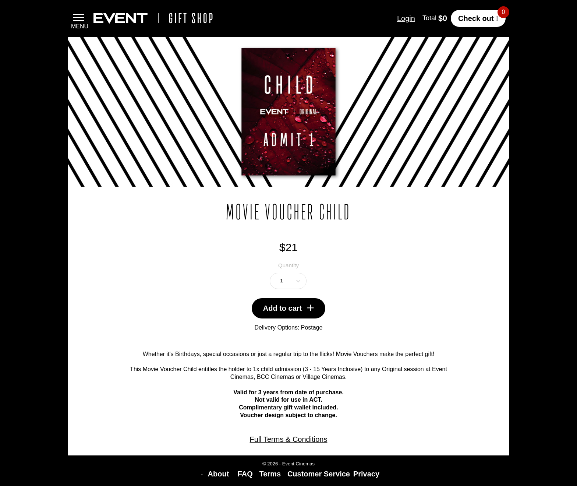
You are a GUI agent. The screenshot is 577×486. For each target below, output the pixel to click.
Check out (476, 18)
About (219, 474)
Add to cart (288, 308)
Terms (270, 474)
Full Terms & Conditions (289, 439)
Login (406, 18)
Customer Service (318, 474)
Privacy (366, 474)
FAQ (245, 474)
